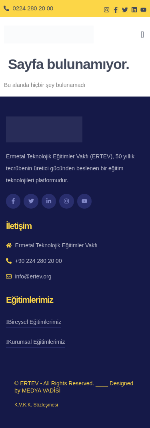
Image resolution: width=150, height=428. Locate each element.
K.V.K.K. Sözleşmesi (36, 405)
